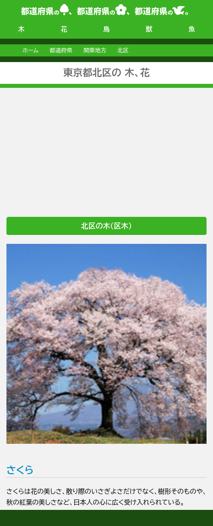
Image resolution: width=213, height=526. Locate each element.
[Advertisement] (106, 144)
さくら (106, 359)
